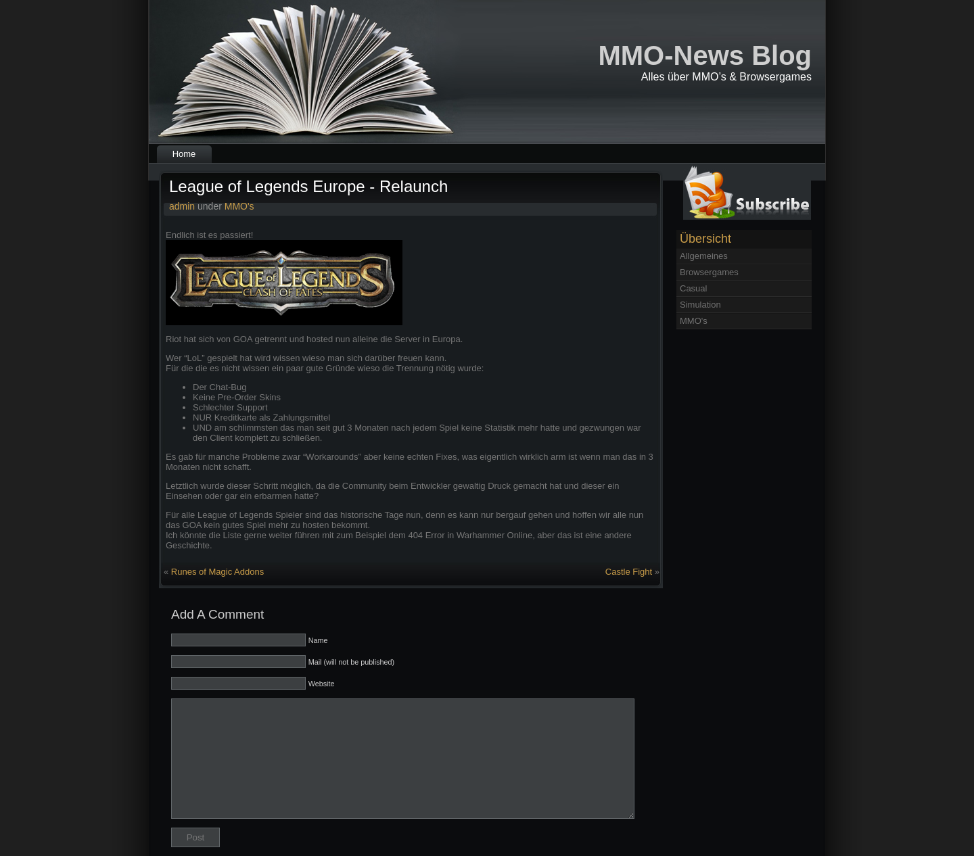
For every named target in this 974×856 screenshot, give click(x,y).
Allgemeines (704, 256)
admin (182, 206)
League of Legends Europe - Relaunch (308, 186)
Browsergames (709, 272)
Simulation (700, 305)
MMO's (239, 206)
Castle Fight (628, 572)
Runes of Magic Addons (217, 572)
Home (184, 154)
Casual (693, 288)
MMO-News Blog (705, 55)
